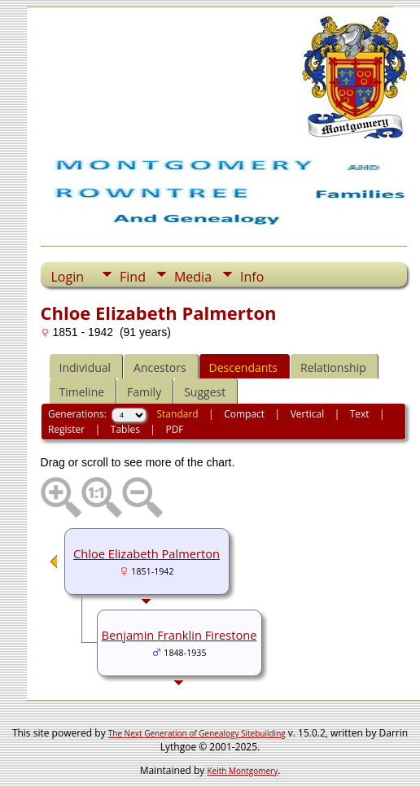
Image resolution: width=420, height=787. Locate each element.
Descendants (243, 367)
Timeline (82, 392)
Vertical (308, 414)
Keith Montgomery (243, 770)
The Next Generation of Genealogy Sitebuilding (197, 733)
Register (66, 429)
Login (68, 277)
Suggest (204, 392)
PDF (174, 429)
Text (360, 414)
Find (133, 277)
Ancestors (159, 367)
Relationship (333, 367)
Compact (244, 414)
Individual (85, 367)
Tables (125, 429)
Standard (178, 414)
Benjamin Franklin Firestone (179, 635)
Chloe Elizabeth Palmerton (146, 553)
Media (193, 277)
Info (252, 277)
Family (144, 392)
